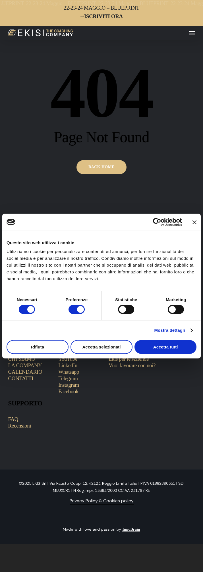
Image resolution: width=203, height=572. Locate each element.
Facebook (68, 391)
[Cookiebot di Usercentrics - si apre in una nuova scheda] (157, 222)
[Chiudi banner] (194, 222)
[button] (192, 33)
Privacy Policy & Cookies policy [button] (102, 501)
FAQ (13, 419)
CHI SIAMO (21, 359)
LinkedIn (67, 365)
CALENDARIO (25, 372)
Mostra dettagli (169, 330)
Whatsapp (68, 372)
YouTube (67, 359)
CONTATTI (20, 378)
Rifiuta (37, 347)
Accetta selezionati (101, 347)
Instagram (68, 385)
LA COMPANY (25, 365)
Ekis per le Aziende (129, 359)
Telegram (68, 378)
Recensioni (19, 426)
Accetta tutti (165, 347)
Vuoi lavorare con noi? (132, 365)
